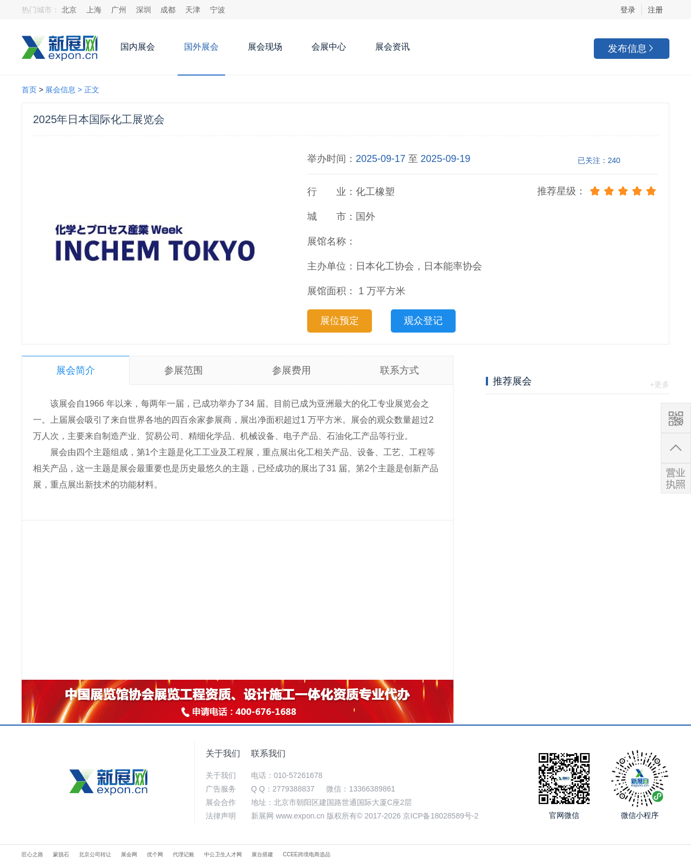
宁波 (217, 9)
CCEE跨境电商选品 (306, 854)
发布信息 (631, 48)
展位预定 (339, 320)
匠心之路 (32, 854)
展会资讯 (392, 47)
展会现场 (265, 47)
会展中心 (328, 47)
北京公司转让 (95, 854)
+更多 (659, 384)
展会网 (129, 854)
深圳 (143, 9)
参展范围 (183, 370)
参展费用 (291, 370)
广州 (118, 9)
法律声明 (221, 815)
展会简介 (75, 370)
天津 (192, 9)
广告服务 (221, 788)
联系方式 (399, 370)
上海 (93, 9)
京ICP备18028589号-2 (440, 815)
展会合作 (221, 802)
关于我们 (223, 753)
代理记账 (183, 854)
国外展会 (201, 47)
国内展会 (137, 47)
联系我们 (268, 753)
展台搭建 (262, 854)
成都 (167, 9)
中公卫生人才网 (223, 854)
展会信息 (60, 89)
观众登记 (423, 320)
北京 (69, 9)
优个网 (155, 854)
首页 (29, 89)
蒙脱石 (61, 854)
